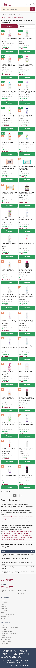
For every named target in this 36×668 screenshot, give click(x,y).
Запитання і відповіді (6, 637)
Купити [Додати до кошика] (9, 52)
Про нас (3, 600)
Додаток (3, 635)
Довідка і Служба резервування (9, 633)
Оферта (3, 618)
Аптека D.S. (3, 14)
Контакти (3, 612)
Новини (3, 604)
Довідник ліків (4, 643)
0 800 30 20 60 (7, 587)
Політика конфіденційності (7, 614)
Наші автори (4, 610)
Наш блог (3, 625)
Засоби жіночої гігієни (15, 14)
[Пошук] (32, 9)
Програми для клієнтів (6, 631)
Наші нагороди (4, 602)
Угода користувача (5, 616)
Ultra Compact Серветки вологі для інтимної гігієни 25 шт (17, 516)
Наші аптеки (4, 629)
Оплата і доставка (5, 639)
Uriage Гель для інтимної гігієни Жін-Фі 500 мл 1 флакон (17, 531)
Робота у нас (4, 608)
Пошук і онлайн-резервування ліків (9, 627)
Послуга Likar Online (6, 641)
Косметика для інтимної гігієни (9, 16)
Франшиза (3, 606)
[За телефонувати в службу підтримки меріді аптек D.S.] (27, 5)
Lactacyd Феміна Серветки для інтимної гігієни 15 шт (16, 522)
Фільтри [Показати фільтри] (9, 26)
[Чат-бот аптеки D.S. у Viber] (18, 658)
